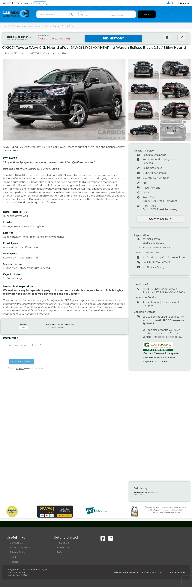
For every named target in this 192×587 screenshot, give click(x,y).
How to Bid (63, 542)
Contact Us (16, 542)
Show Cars (147, 14)
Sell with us (40, 3)
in (110, 12)
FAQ (59, 552)
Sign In (172, 3)
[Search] (71, 14)
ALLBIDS (7, 3)
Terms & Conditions (21, 547)
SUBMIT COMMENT (21, 361)
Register (184, 3)
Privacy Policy (17, 552)
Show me (83, 12)
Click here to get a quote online (159, 357)
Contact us (26, 3)
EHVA (17, 3)
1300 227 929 (161, 361)
